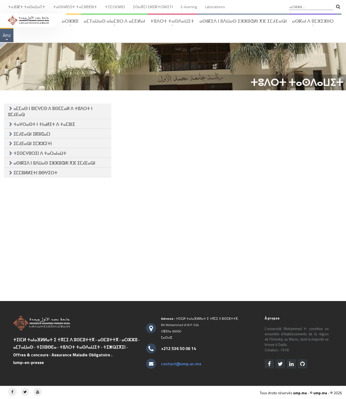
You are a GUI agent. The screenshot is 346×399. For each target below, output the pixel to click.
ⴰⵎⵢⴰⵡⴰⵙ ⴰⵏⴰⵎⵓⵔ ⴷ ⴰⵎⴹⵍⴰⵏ (114, 23)
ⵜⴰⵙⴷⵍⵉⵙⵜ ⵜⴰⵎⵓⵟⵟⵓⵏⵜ (75, 6)
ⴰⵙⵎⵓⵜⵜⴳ (108, 340)
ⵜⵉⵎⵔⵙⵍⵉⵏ (115, 6)
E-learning (189, 6)
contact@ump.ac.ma (181, 364)
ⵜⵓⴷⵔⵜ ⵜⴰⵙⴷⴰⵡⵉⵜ (172, 23)
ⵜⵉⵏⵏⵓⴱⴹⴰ (46, 347)
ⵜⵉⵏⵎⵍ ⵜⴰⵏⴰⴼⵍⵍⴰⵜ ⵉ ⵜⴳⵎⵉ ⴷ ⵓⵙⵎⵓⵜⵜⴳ (53, 340)
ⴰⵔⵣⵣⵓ (70, 23)
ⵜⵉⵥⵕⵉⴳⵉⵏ (114, 347)
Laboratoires (215, 6)
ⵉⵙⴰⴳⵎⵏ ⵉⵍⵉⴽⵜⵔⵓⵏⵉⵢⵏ (153, 6)
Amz (7, 37)
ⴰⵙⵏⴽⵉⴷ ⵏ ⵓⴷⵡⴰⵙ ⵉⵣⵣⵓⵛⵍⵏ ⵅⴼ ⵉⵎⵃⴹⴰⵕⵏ (243, 21)
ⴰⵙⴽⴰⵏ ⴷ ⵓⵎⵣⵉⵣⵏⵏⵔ (313, 23)
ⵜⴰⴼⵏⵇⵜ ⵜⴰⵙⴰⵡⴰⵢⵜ (26, 6)
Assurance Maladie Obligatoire (81, 355)
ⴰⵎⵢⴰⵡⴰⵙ (23, 347)
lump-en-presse (28, 362)
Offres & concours (30, 355)
